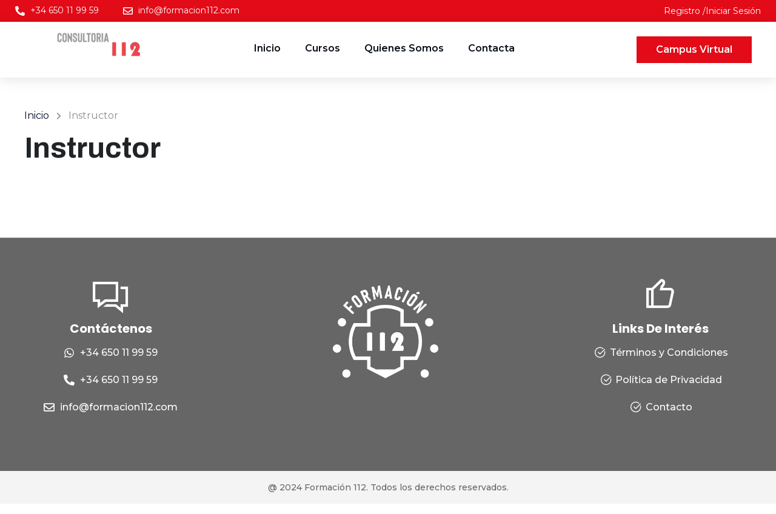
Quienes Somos (404, 48)
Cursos (322, 48)
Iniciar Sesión (733, 10)
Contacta (491, 48)
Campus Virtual (694, 49)
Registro (683, 10)
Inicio (267, 48)
